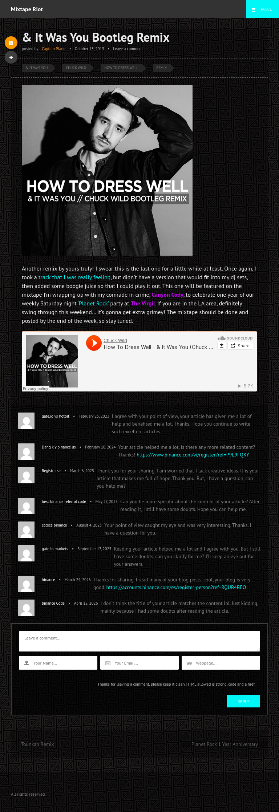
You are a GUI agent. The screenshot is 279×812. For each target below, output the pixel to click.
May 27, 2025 (107, 501)
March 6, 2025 (82, 470)
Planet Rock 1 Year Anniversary (224, 744)
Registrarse (51, 470)
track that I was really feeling (74, 277)
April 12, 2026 (86, 603)
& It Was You (36, 67)
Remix (162, 67)
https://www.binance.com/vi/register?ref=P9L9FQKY (193, 454)
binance (48, 579)
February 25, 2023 (94, 416)
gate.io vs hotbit (55, 416)
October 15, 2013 (89, 48)
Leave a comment (128, 48)
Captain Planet (54, 48)
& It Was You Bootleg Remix (96, 37)
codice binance (54, 525)
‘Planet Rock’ (93, 303)
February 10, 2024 (100, 447)
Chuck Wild (76, 67)
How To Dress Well (121, 67)
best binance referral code (64, 501)
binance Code (53, 603)
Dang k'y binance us (59, 447)
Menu (266, 9)
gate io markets (55, 548)
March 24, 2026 (78, 579)
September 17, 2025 (94, 548)
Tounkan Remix (37, 744)
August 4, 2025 (89, 525)
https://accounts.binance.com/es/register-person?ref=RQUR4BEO (176, 587)
